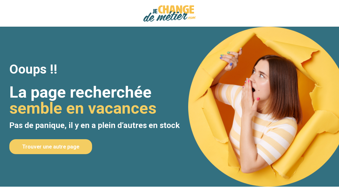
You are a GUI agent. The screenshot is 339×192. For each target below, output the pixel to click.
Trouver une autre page (50, 146)
